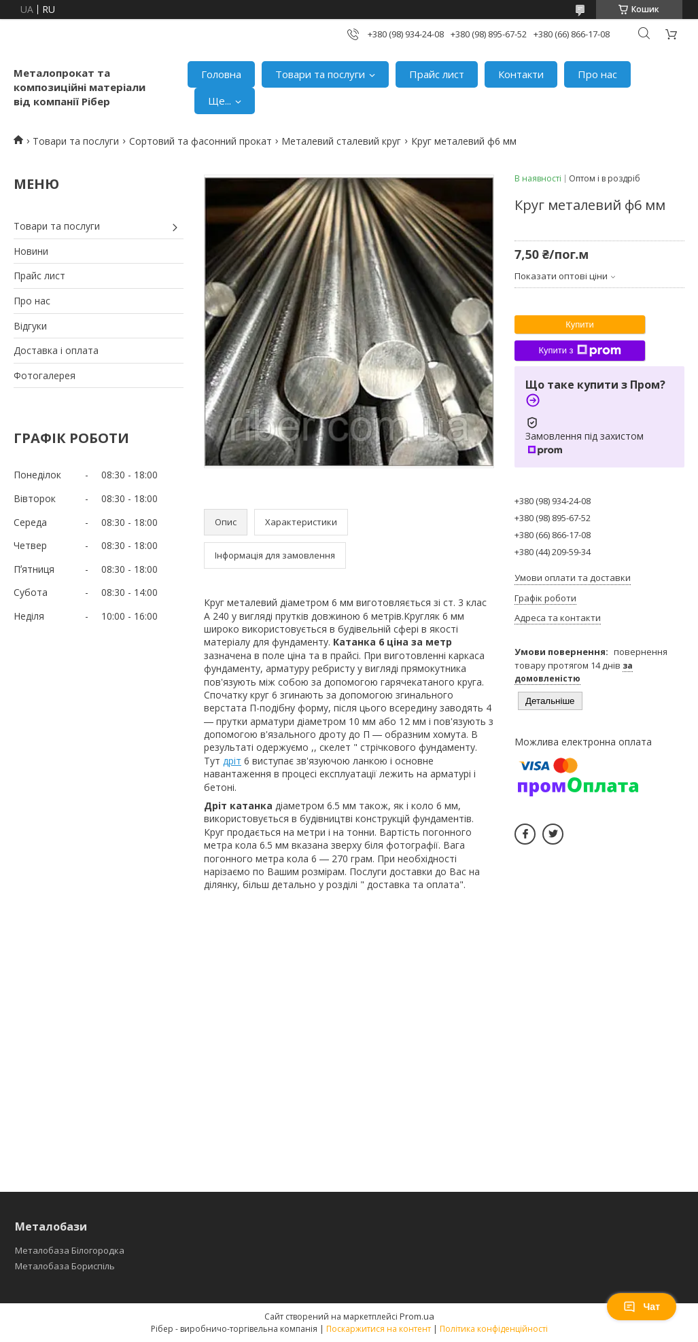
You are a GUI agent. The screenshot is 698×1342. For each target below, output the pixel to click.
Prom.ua (417, 1316)
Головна (221, 74)
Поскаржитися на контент (378, 1329)
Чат (641, 1307)
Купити (579, 324)
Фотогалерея (44, 375)
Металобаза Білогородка (69, 1250)
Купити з (579, 351)
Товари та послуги (320, 74)
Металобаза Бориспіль (65, 1266)
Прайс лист (436, 74)
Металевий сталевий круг (341, 141)
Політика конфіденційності (494, 1329)
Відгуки (30, 325)
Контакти (521, 74)
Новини (31, 251)
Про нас (597, 74)
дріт (232, 760)
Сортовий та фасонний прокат (200, 141)
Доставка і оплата (56, 350)
